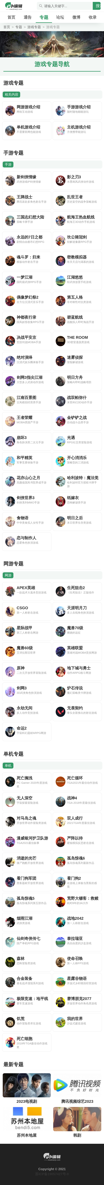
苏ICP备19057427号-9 (52, 1174)
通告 (28, 17)
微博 (76, 17)
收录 (93, 17)
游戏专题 (34, 27)
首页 (11, 17)
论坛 (60, 17)
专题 (43, 17)
